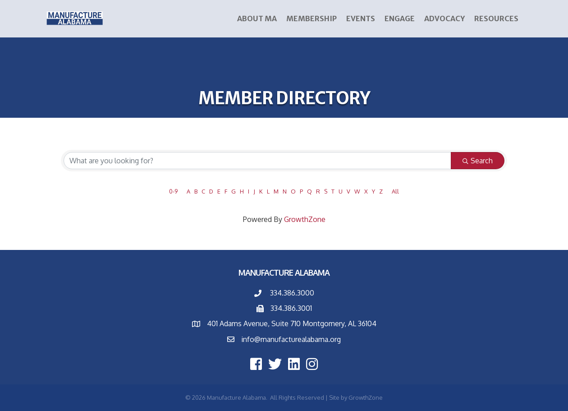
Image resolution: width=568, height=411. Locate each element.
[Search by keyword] (257, 160)
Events (360, 18)
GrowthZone (304, 219)
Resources (496, 18)
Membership (311, 18)
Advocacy (444, 18)
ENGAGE (400, 18)
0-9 (173, 191)
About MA (257, 18)
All (395, 191)
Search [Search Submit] (478, 160)
